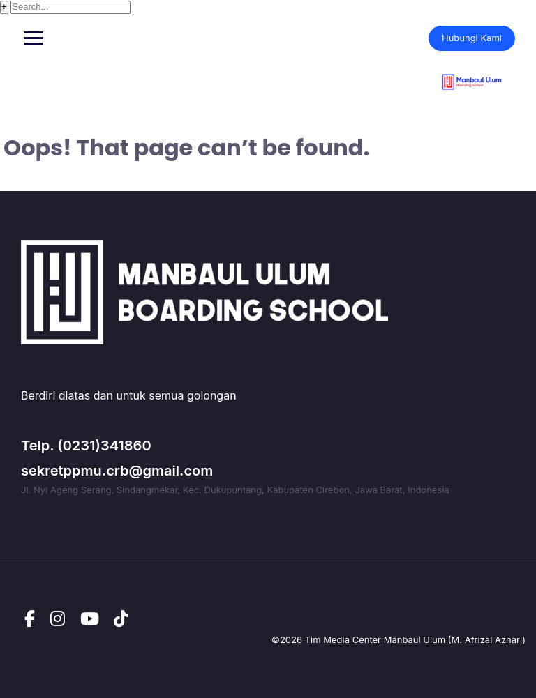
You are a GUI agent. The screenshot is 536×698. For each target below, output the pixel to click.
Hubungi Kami (472, 37)
